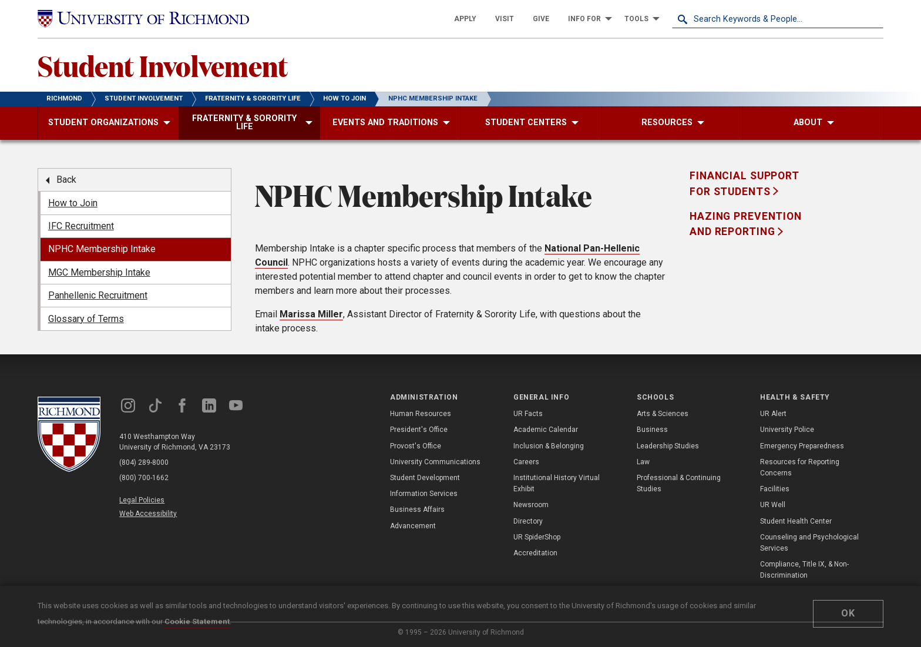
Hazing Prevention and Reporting (746, 223)
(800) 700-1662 (144, 478)
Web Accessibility (148, 513)
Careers (526, 462)
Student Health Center (796, 521)
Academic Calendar (545, 429)
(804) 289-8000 (144, 462)
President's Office (419, 429)
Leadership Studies (668, 446)
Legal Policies (141, 500)
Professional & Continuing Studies (679, 483)
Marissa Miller (311, 314)
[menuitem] (465, 19)
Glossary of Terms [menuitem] (86, 318)
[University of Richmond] (143, 18)
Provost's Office (415, 446)
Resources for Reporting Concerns (799, 467)
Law (643, 462)
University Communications (435, 462)
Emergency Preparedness (802, 446)
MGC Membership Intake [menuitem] (99, 272)
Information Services (424, 494)
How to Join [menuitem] (73, 203)
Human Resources (420, 414)
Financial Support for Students (744, 183)
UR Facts (528, 414)
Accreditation (535, 553)
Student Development (425, 478)
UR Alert (773, 414)
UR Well (772, 505)
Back (66, 179)
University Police (787, 429)
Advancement (413, 526)
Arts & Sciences (662, 414)
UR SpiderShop (536, 537)
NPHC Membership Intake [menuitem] (102, 248)
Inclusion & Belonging (548, 446)
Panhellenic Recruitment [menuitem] (97, 295)
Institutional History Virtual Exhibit (556, 483)
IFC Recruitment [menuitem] (81, 226)
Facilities (774, 489)
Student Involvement (163, 65)
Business (652, 429)
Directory (528, 521)
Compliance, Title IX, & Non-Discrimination (804, 569)
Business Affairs (417, 509)
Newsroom (531, 505)
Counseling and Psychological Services (809, 542)
